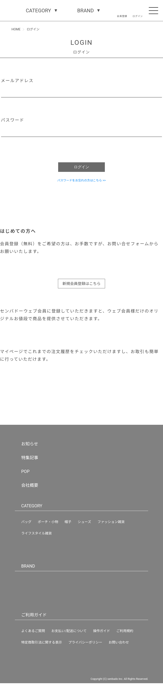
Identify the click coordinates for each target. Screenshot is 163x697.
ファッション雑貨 (111, 522)
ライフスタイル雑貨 (36, 533)
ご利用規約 (124, 631)
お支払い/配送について (69, 631)
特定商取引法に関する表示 (41, 642)
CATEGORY (39, 11)
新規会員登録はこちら (81, 283)
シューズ (84, 522)
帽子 (68, 522)
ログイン (81, 167)
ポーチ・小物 (48, 522)
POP (25, 471)
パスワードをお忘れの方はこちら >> (81, 180)
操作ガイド (101, 631)
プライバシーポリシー (85, 642)
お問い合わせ (119, 642)
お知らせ (29, 443)
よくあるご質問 (33, 631)
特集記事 (29, 457)
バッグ (26, 522)
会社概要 (29, 485)
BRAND (86, 11)
